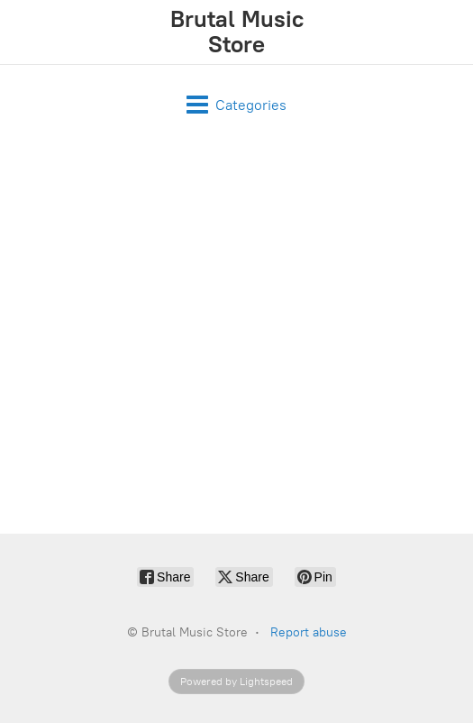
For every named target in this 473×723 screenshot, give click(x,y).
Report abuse (308, 632)
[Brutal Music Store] (236, 32)
